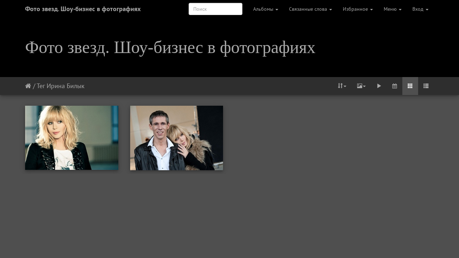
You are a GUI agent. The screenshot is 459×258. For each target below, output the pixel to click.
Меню (393, 9)
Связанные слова (310, 9)
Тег (41, 86)
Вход (420, 9)
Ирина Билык (66, 86)
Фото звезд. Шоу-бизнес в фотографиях (83, 9)
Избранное (358, 9)
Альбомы (265, 9)
